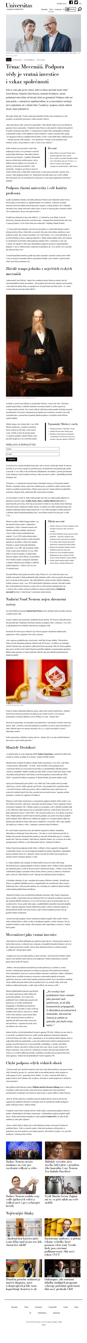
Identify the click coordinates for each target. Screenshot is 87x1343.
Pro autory (49, 1333)
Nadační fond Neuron (35, 615)
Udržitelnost (47, 1324)
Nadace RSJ (53, 1127)
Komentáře (58, 1318)
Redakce (55, 1333)
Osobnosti (59, 9)
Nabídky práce (59, 3)
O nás (43, 1333)
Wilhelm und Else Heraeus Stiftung (47, 1097)
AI (35, 1324)
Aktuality (45, 9)
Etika (26, 1324)
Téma (52, 9)
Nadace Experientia (46, 758)
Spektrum (61, 1324)
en (79, 3)
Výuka (70, 1318)
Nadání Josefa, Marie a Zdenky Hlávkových (43, 502)
